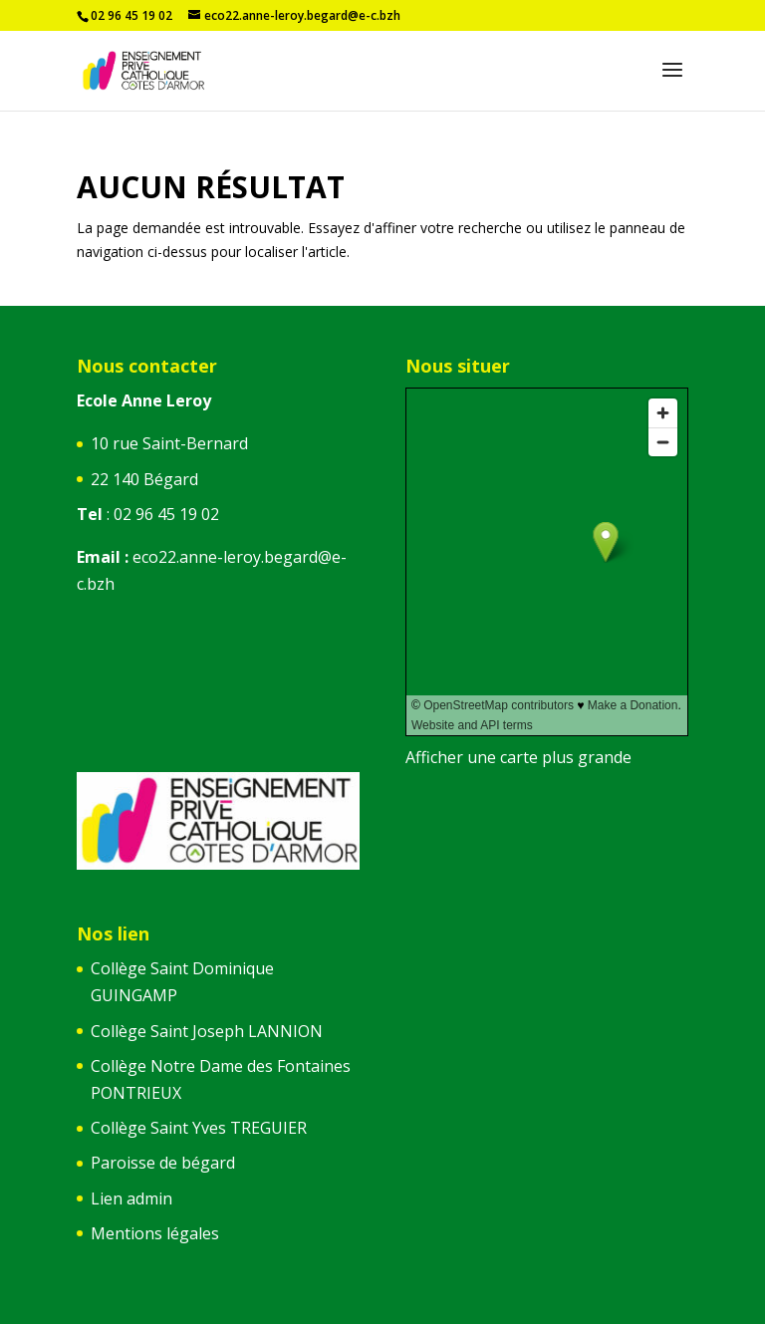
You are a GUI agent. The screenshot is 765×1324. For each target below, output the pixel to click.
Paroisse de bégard (163, 1163)
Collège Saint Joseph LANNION (207, 1031)
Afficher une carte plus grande (518, 757)
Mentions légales (155, 1233)
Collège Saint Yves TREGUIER (199, 1128)
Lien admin (131, 1198)
